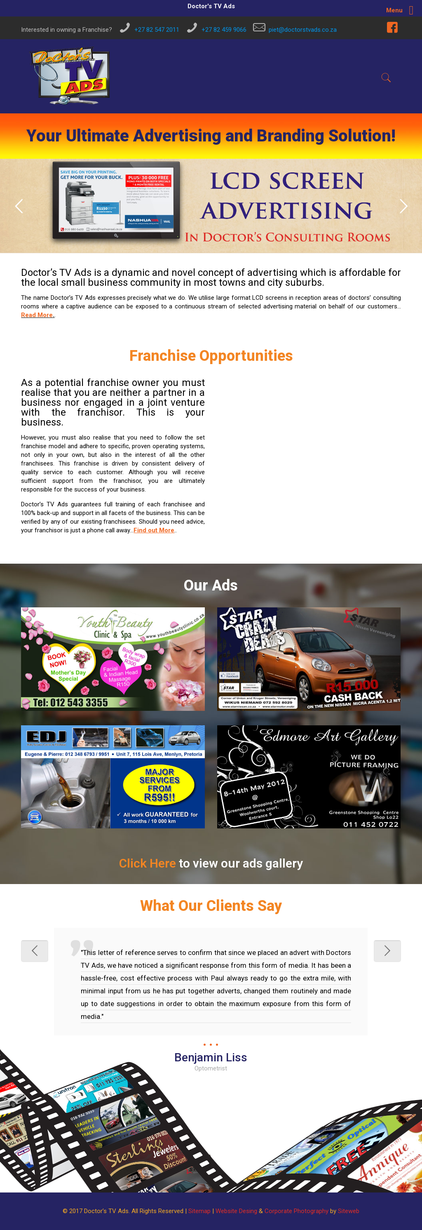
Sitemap (199, 1211)
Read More (37, 315)
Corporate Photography (296, 1211)
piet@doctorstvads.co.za (303, 29)
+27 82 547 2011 (156, 29)
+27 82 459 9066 (224, 29)
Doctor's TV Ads (211, 6)
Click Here (147, 863)
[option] (211, 1000)
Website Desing (236, 1211)
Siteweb (348, 1211)
